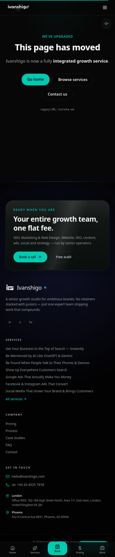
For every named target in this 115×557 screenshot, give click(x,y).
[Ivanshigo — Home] (18, 7)
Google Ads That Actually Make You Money (38, 376)
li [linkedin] (20, 322)
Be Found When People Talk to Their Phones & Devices (47, 362)
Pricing (11, 423)
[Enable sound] (106, 23)
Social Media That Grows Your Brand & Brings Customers (49, 391)
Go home (35, 79)
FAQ (9, 444)
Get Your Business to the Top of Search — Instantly (45, 348)
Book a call (30, 256)
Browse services (72, 79)
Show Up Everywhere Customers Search (36, 369)
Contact (12, 451)
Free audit (63, 256)
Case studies (15, 437)
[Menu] (104, 7)
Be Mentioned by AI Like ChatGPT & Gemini (39, 355)
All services (16, 399)
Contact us (57, 94)
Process (11, 430)
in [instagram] (10, 322)
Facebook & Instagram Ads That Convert (37, 383)
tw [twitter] (30, 322)
